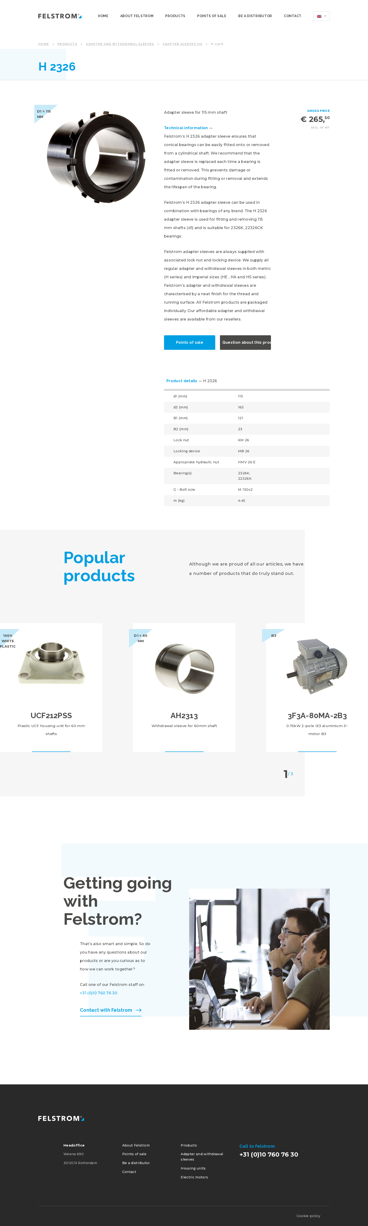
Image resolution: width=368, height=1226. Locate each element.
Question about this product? (246, 342)
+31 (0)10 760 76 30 (98, 993)
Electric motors (194, 1177)
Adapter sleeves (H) (182, 44)
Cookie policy (308, 1216)
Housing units (193, 1168)
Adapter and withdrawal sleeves (120, 44)
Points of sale (212, 16)
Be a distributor (255, 16)
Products (175, 16)
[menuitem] (321, 16)
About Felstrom (137, 16)
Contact (292, 16)
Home (103, 16)
